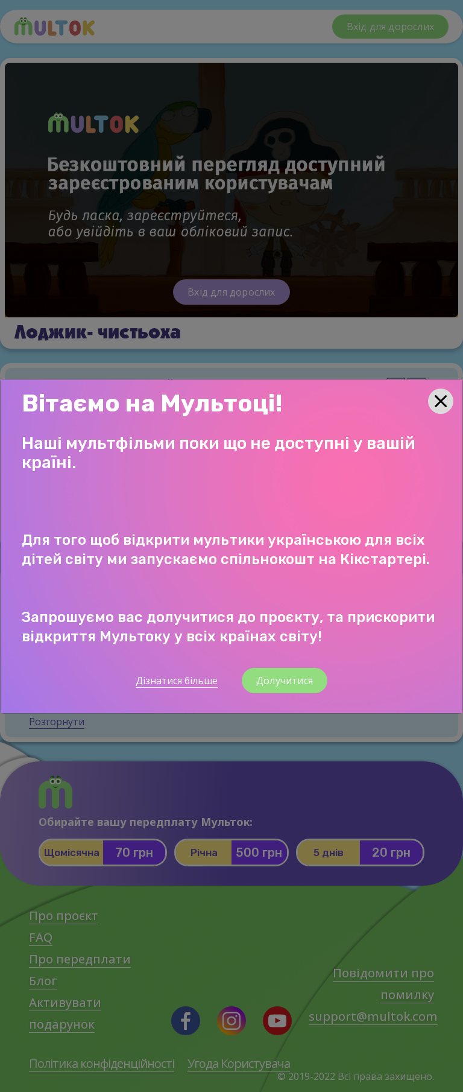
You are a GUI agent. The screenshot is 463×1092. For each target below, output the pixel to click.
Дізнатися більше (177, 680)
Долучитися (284, 680)
